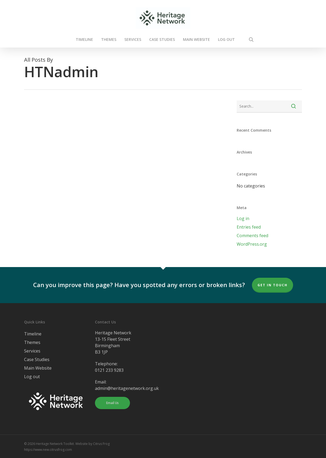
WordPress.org (252, 244)
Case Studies (36, 359)
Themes (32, 342)
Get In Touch (272, 285)
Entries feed (249, 227)
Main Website (38, 368)
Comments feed (252, 235)
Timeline (32, 334)
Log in (243, 218)
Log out (32, 376)
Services (32, 351)
